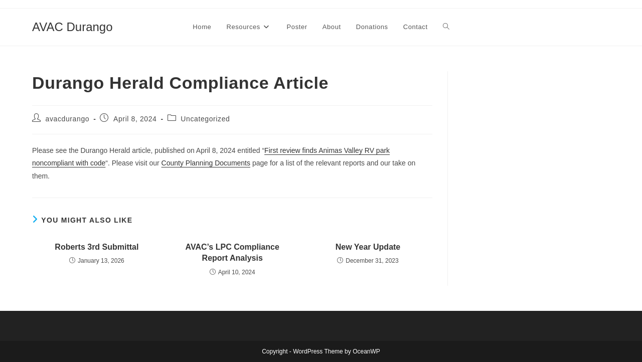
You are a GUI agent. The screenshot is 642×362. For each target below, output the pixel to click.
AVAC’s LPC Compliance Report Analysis (232, 252)
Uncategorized (205, 119)
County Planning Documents (206, 163)
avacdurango (68, 119)
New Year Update (368, 247)
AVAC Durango (72, 27)
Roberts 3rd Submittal (96, 247)
